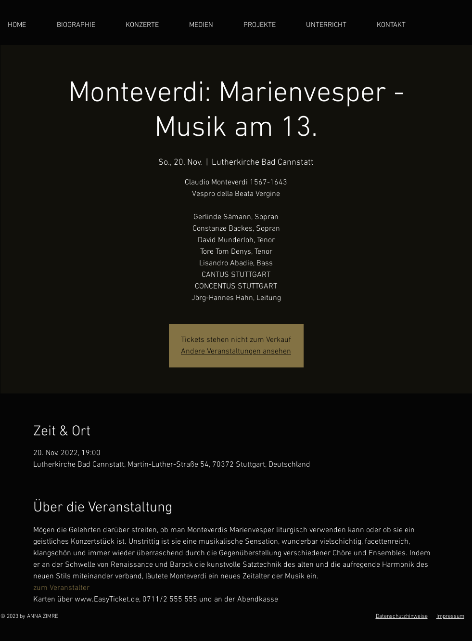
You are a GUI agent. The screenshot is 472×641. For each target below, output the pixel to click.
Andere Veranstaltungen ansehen (236, 351)
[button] (209, 25)
